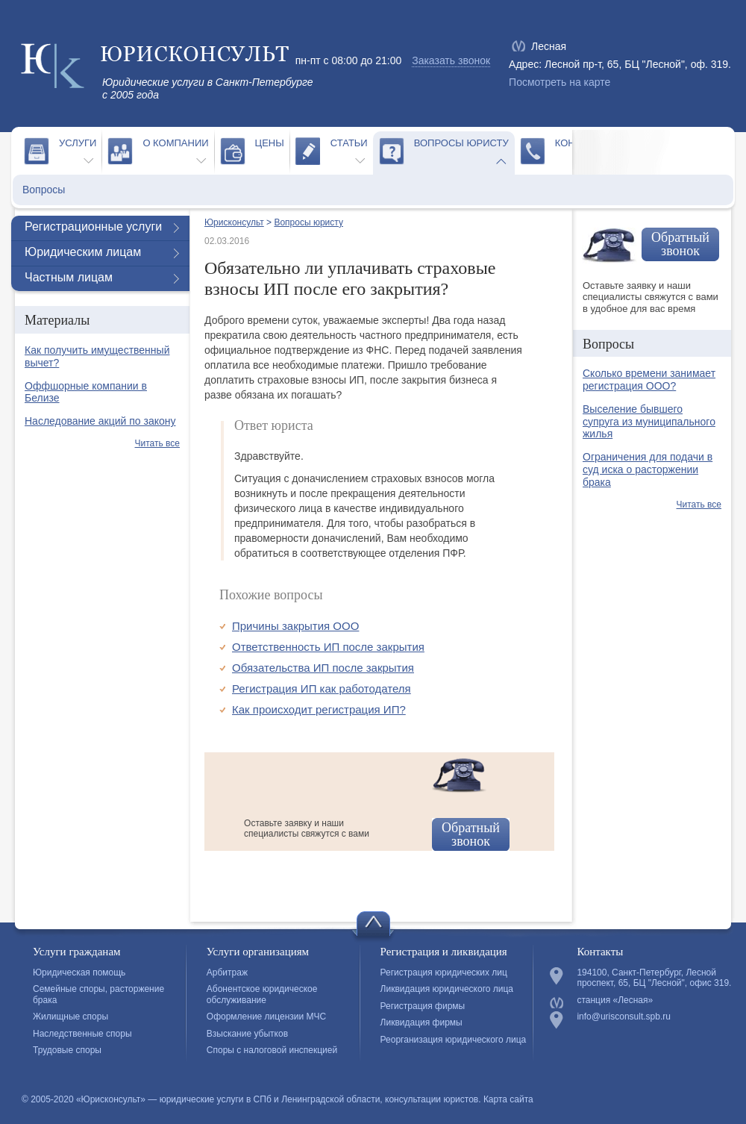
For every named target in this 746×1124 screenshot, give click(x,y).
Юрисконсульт (234, 222)
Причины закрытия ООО (295, 625)
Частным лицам (69, 277)
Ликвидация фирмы (421, 1022)
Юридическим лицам (83, 252)
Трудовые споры (67, 1050)
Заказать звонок (451, 60)
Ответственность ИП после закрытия (328, 646)
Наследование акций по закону (100, 421)
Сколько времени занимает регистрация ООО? (649, 379)
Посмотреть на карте (559, 82)
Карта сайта (508, 1099)
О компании (175, 143)
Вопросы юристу (461, 143)
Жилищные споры (70, 1016)
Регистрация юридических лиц (443, 972)
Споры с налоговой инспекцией (272, 1050)
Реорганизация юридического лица (453, 1039)
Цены (269, 143)
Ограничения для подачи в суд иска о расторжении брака (647, 469)
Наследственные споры (82, 1033)
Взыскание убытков (247, 1033)
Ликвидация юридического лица (446, 989)
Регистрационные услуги (93, 226)
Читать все (157, 443)
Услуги (77, 143)
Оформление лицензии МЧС (266, 1016)
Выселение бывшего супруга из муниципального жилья (649, 421)
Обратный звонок (471, 834)
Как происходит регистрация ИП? (319, 709)
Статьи (349, 143)
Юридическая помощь (79, 972)
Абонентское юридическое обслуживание (262, 994)
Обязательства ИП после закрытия (323, 667)
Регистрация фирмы (423, 1006)
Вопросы (43, 190)
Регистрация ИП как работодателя (321, 688)
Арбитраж (227, 972)
